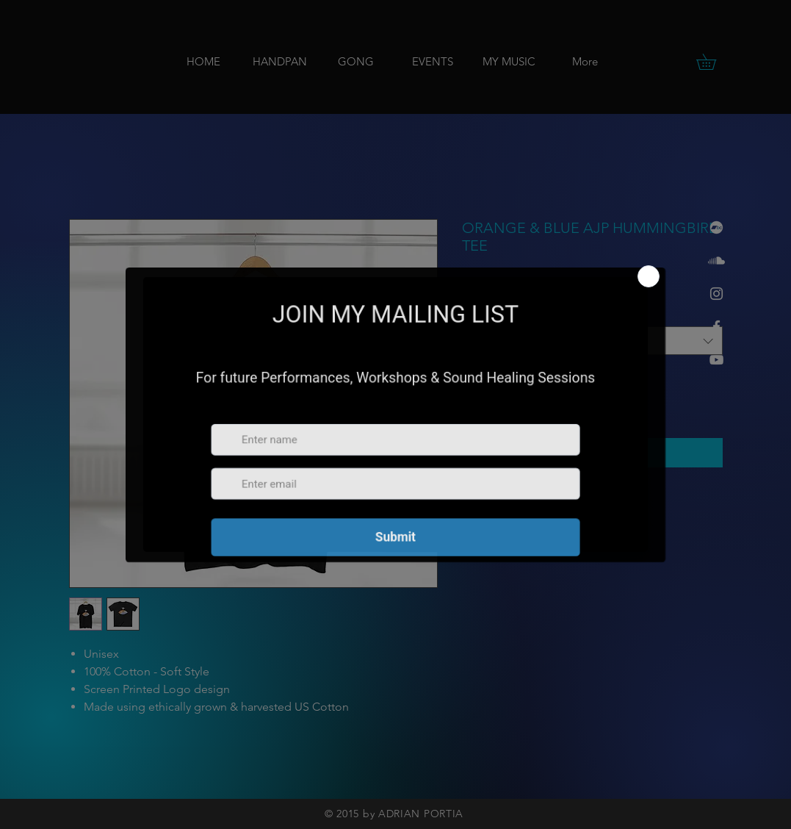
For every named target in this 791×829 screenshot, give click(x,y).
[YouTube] (716, 359)
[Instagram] (716, 293)
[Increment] (518, 401)
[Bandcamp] (716, 227)
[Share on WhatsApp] (527, 508)
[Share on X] (555, 508)
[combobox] (592, 340)
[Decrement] (473, 401)
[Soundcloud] (716, 260)
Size (475, 313)
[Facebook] (716, 326)
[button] (714, 62)
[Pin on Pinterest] (499, 508)
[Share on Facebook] (471, 508)
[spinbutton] (496, 401)
